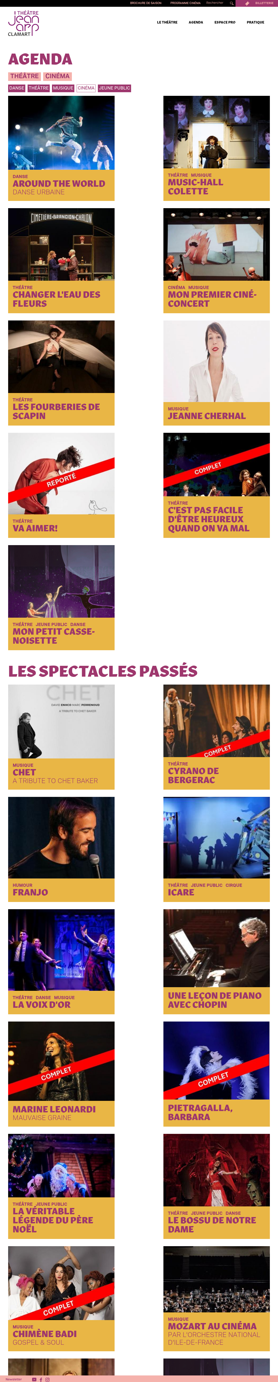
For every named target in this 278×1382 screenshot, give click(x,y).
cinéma (57, 76)
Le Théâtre (167, 22)
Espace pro (225, 22)
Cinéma (86, 88)
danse (16, 88)
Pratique (255, 22)
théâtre (24, 76)
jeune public (114, 88)
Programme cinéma (185, 3)
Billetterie (256, 3)
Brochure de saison (145, 3)
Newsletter (14, 1377)
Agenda (196, 22)
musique (63, 88)
